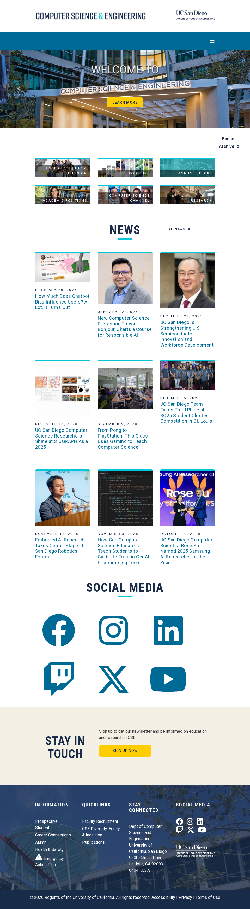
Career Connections (53, 834)
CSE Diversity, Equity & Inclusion (101, 831)
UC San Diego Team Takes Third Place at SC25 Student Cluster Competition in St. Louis (186, 412)
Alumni (41, 842)
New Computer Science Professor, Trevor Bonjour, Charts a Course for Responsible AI (125, 326)
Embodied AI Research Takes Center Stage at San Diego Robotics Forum (60, 548)
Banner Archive (227, 142)
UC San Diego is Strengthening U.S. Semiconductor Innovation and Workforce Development (187, 333)
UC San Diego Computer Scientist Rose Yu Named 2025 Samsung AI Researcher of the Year (186, 551)
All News (176, 229)
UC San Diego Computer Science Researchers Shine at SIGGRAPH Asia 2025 (61, 438)
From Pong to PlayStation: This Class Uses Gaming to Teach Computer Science (123, 438)
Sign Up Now (125, 751)
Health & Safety (49, 849)
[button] (19, 89)
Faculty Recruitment (100, 821)
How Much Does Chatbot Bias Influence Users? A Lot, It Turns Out (62, 301)
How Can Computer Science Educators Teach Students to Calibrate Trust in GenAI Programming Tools (123, 551)
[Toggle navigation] (125, 41)
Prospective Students (46, 824)
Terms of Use (208, 897)
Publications (93, 842)
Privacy (185, 897)
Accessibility (163, 897)
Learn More (125, 102)
